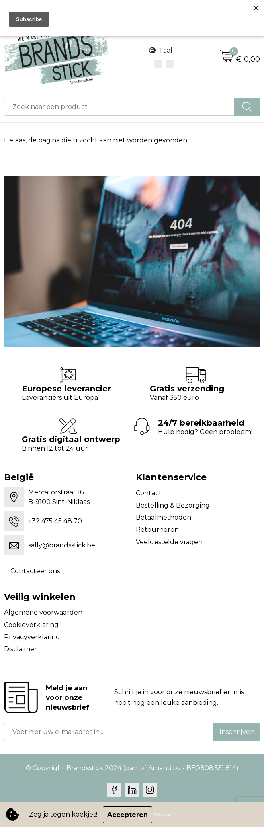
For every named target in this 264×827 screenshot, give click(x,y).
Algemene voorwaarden (43, 612)
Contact (149, 493)
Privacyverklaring (32, 637)
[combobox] (119, 107)
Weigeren (165, 815)
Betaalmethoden (163, 517)
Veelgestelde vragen (169, 542)
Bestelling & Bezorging (173, 505)
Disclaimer (20, 649)
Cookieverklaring (31, 625)
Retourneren (157, 529)
